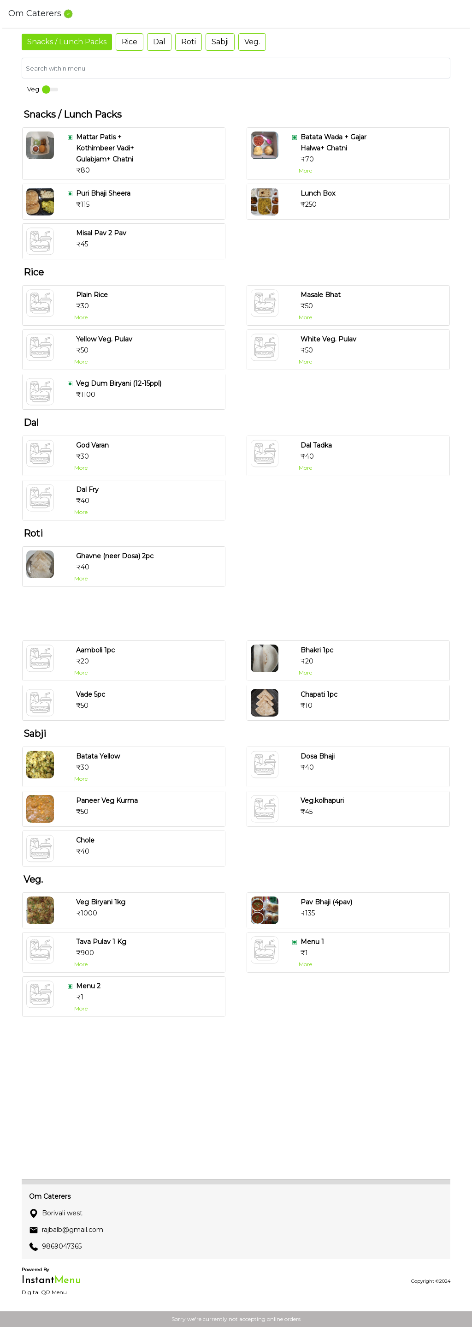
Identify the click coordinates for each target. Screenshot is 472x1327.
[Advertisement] (239, 614)
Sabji (220, 41)
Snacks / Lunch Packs (66, 41)
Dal (159, 41)
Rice (129, 41)
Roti (188, 41)
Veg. (252, 41)
